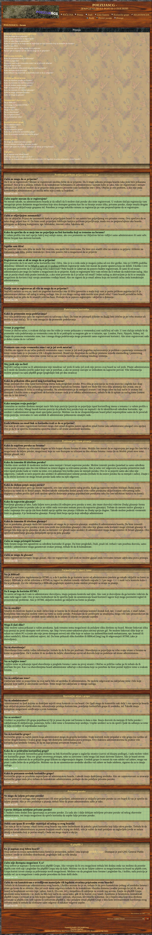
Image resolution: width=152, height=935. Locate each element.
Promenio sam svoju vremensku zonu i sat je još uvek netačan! (28, 63)
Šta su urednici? (10, 127)
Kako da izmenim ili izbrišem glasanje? (19, 90)
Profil (90, 18)
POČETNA (66, 15)
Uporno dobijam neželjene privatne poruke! (21, 144)
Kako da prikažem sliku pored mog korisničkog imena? (25, 68)
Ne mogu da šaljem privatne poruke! (18, 142)
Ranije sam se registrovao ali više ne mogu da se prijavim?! (27, 51)
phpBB (74, 927)
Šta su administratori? (12, 124)
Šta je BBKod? (10, 102)
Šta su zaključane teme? (13, 117)
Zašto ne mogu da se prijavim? (16, 36)
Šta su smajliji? (10, 107)
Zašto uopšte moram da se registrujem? (19, 39)
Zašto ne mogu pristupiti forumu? (17, 92)
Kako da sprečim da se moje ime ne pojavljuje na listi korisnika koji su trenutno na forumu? (39, 43)
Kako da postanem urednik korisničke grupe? (21, 134)
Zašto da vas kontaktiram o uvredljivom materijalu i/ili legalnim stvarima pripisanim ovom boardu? (42, 159)
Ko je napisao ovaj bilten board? (16, 154)
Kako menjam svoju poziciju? (15, 70)
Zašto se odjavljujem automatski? (17, 41)
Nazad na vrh (11, 193)
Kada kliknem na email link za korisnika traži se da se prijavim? (28, 73)
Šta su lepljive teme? (12, 114)
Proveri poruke (104, 18)
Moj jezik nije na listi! (12, 65)
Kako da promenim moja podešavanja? (19, 58)
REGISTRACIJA (140, 15)
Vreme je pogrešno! (11, 61)
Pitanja (79, 15)
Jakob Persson (65, 931)
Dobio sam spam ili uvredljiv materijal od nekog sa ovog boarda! (29, 147)
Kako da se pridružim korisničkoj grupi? (19, 132)
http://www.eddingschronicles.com (80, 931)
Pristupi (119, 18)
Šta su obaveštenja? (11, 112)
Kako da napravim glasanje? (15, 88)
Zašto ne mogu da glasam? (14, 95)
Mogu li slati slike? (11, 110)
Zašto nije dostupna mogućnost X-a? (18, 157)
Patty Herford (104, 931)
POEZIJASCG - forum (15, 25)
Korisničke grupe (120, 15)
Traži (88, 15)
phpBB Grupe (96, 851)
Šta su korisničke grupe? (13, 129)
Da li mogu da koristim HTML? (16, 105)
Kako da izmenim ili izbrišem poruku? (19, 83)
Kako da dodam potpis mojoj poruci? (18, 85)
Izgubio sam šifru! (11, 46)
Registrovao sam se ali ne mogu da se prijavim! (22, 48)
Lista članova (102, 15)
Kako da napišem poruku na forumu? (18, 80)
